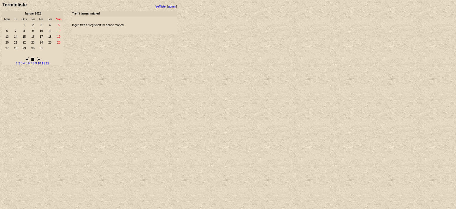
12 (47, 63)
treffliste (161, 6)
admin (172, 6)
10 (39, 63)
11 (43, 63)
